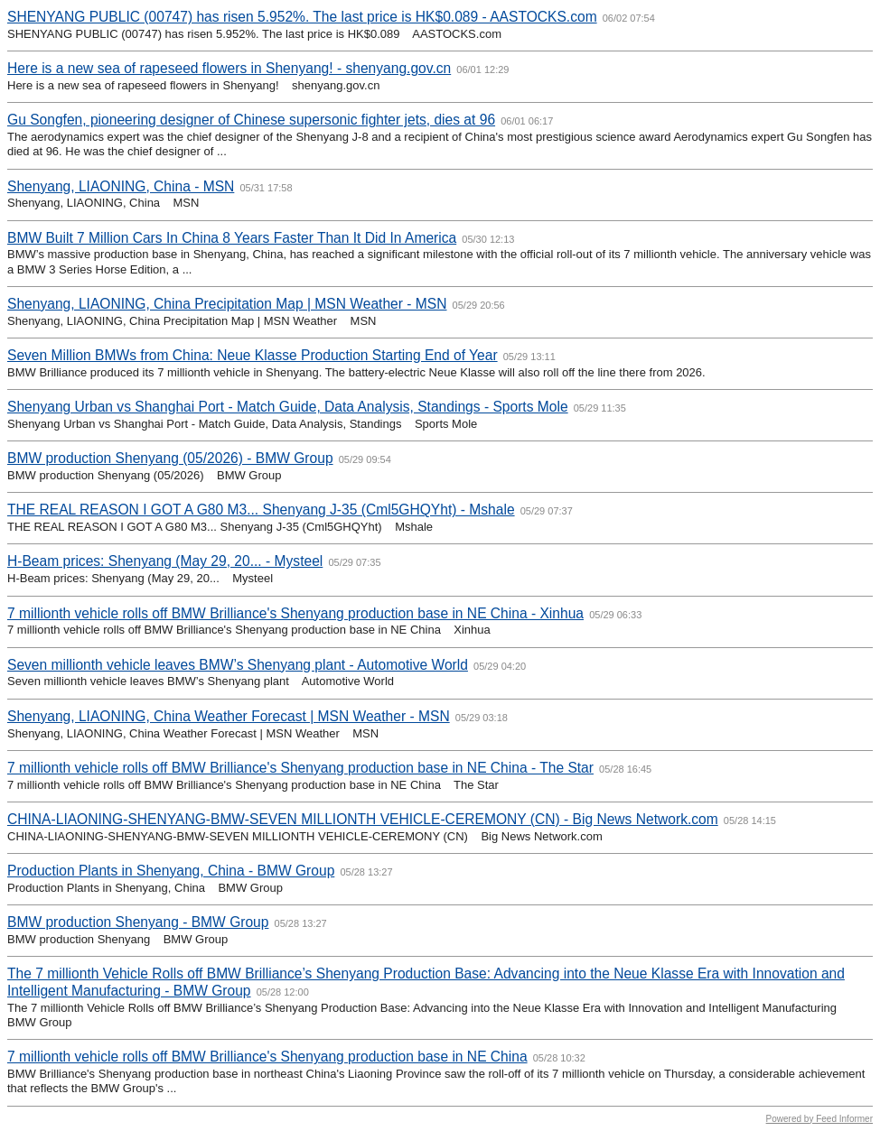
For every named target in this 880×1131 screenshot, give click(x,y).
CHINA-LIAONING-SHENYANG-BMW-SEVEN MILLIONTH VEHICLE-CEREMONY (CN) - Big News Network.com (362, 819)
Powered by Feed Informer (819, 1119)
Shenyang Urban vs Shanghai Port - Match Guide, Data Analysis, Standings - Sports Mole (287, 406)
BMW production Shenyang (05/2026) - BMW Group (170, 458)
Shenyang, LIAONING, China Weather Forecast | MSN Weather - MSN (228, 716)
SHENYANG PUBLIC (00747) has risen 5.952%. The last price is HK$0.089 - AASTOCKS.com (302, 16)
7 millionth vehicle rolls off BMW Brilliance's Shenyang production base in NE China (267, 1056)
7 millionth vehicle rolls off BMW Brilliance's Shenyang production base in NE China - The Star (300, 767)
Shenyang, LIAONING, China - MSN (120, 186)
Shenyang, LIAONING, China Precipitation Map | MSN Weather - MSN (227, 303)
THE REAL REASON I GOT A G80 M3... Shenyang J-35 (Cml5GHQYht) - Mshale (261, 509)
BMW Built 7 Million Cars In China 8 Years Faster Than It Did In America (231, 238)
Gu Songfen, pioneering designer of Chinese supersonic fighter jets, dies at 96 (251, 119)
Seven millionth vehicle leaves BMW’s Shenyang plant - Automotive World (237, 664)
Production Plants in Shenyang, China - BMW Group (170, 870)
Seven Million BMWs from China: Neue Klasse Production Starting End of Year (252, 355)
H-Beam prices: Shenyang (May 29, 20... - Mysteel (165, 561)
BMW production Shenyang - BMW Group (137, 922)
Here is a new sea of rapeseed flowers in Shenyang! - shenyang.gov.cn (229, 68)
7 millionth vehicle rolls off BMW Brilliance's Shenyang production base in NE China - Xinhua (295, 613)
